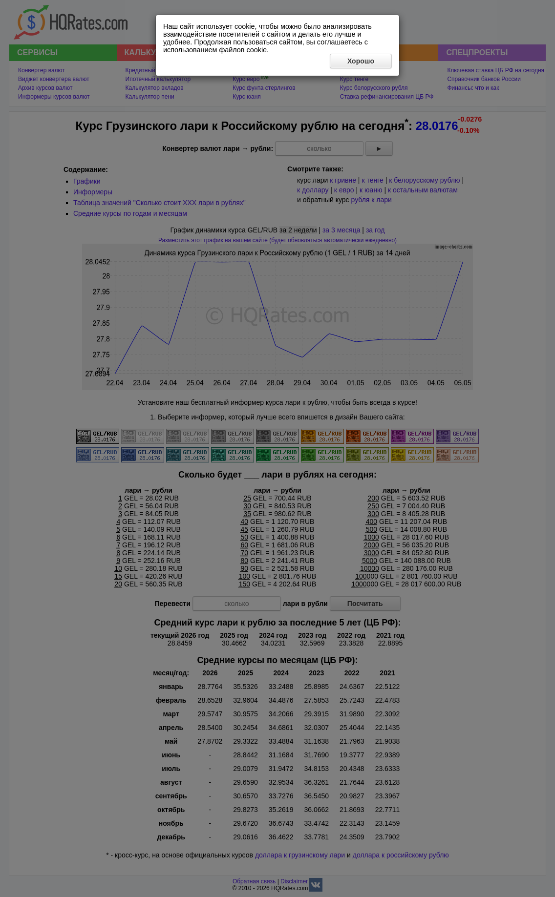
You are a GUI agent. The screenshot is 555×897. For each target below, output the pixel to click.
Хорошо (360, 61)
